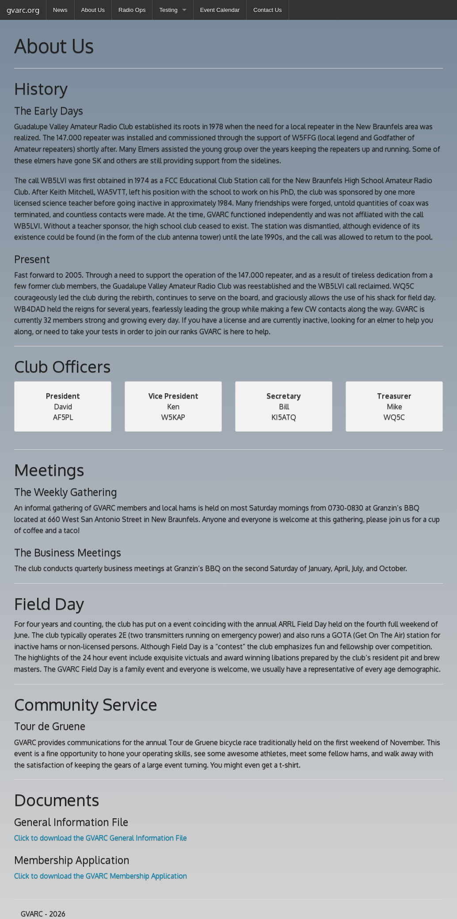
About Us (93, 10)
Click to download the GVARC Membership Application (100, 875)
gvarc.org (23, 10)
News (60, 10)
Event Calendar (220, 10)
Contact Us (267, 10)
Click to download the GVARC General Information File (100, 837)
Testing (168, 10)
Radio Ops (131, 10)
